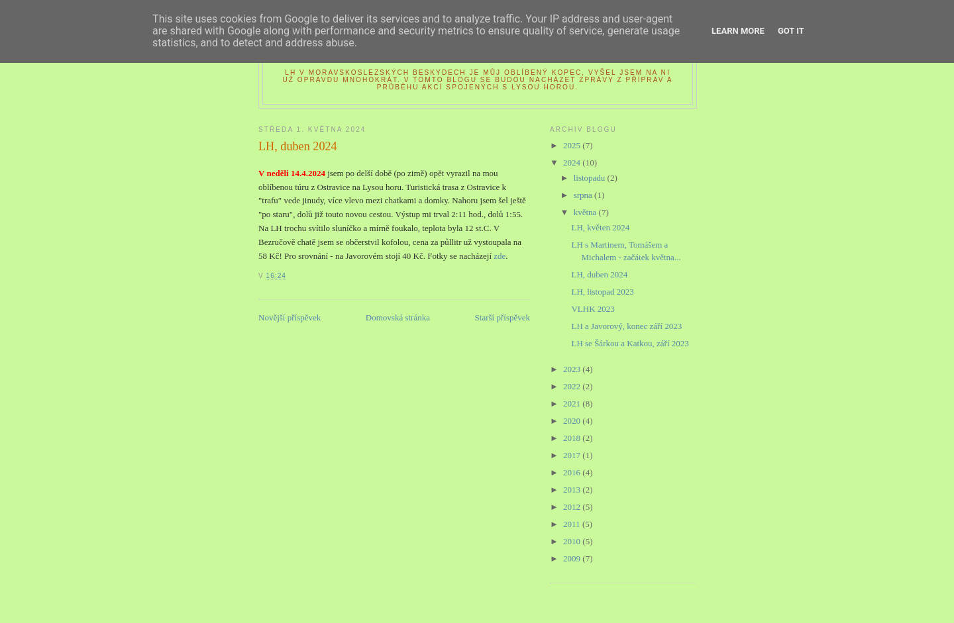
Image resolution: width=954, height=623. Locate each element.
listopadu (591, 178)
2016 (572, 472)
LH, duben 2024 (599, 274)
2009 (572, 558)
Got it (791, 31)
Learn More (738, 31)
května (586, 212)
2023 (572, 369)
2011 (572, 524)
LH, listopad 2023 (602, 292)
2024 (572, 163)
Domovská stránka (398, 317)
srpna (584, 195)
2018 (572, 438)
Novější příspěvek (289, 317)
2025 (572, 145)
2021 (572, 403)
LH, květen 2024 (600, 227)
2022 (572, 386)
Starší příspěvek (502, 317)
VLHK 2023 (592, 309)
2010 (572, 541)
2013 (572, 490)
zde (499, 256)
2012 (572, 507)
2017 (572, 455)
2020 (572, 421)
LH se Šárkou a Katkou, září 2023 (629, 343)
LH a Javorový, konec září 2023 (626, 326)
